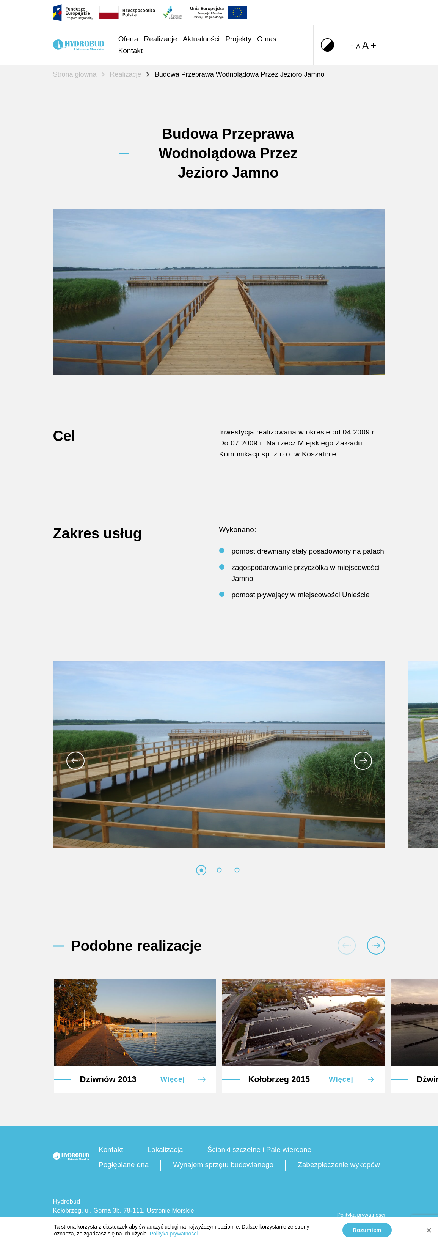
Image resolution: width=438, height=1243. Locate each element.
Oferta (128, 39)
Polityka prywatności (361, 1215)
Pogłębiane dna (124, 1165)
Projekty (238, 39)
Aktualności (201, 39)
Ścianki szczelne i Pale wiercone (259, 1149)
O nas (266, 39)
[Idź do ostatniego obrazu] (75, 761)
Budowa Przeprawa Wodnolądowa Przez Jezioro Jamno (240, 74)
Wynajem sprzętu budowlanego (223, 1165)
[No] (428, 1230)
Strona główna (75, 74)
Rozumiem (367, 1230)
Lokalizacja (165, 1149)
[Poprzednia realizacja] (347, 945)
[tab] (201, 870)
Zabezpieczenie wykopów (339, 1165)
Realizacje (160, 39)
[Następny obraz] (363, 761)
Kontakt (130, 51)
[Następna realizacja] (376, 945)
